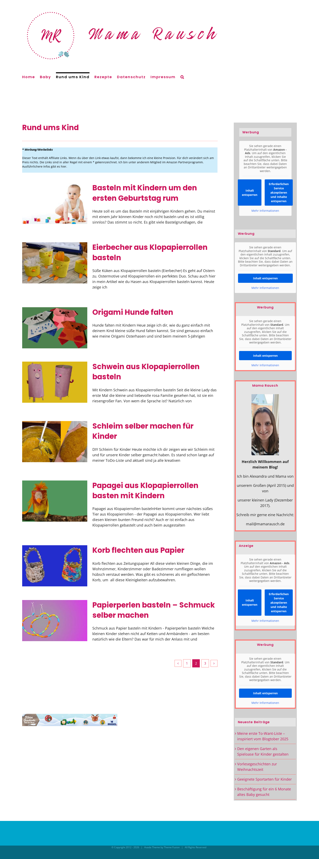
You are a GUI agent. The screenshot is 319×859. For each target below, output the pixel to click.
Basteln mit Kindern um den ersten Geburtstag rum (144, 193)
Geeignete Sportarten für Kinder (264, 779)
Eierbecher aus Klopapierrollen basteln (150, 252)
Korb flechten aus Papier (138, 550)
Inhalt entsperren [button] (249, 193)
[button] (182, 76)
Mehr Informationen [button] (265, 211)
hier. (64, 166)
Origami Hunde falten (132, 312)
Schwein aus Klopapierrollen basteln (146, 371)
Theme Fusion (172, 847)
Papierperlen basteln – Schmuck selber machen (153, 610)
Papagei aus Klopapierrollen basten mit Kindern (145, 490)
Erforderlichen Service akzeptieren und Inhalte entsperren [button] (279, 192)
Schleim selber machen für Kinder (142, 431)
